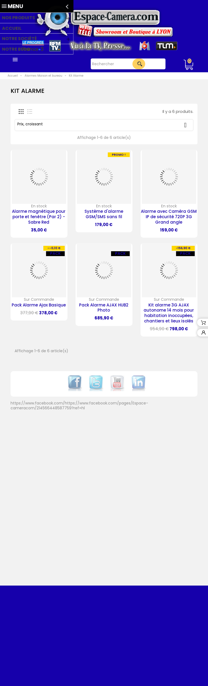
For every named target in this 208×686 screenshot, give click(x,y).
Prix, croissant (104, 125)
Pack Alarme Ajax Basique (39, 305)
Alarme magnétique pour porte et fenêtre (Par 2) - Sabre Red (39, 216)
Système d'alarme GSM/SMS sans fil (103, 214)
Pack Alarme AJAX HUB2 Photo (103, 307)
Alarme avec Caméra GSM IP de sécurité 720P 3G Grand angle (169, 216)
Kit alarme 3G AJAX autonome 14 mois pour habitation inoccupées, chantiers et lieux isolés (169, 313)
